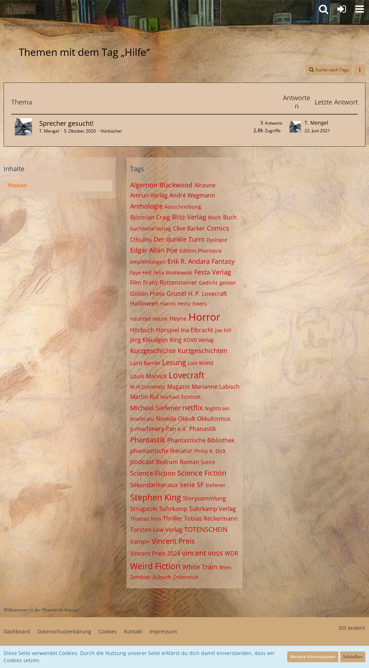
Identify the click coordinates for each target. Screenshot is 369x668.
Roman (189, 462)
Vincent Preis (173, 541)
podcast (142, 461)
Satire (208, 462)
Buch (230, 217)
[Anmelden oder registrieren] (341, 9)
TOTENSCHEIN (206, 529)
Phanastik (202, 429)
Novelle (166, 419)
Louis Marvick (148, 376)
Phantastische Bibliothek (200, 440)
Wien (225, 567)
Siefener (215, 485)
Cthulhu (141, 240)
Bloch (214, 217)
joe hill (223, 330)
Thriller (172, 518)
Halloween (144, 303)
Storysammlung (204, 498)
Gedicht (208, 282)
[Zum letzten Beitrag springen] (295, 127)
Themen (17, 185)
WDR (231, 553)
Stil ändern (352, 627)
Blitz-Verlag (189, 217)
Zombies (140, 577)
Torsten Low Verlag (156, 530)
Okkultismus (214, 419)
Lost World (200, 363)
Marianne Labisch (216, 387)
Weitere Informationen (312, 657)
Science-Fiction (152, 473)
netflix (192, 408)
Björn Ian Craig (150, 217)
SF (200, 484)
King (176, 340)
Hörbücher (111, 131)
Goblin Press (147, 294)
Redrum (167, 462)
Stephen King (155, 497)
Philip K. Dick (210, 450)
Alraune (204, 185)
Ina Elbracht (197, 330)
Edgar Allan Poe (154, 250)
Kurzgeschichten (202, 350)
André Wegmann (192, 195)
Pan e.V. (176, 429)
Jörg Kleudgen (149, 340)
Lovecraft (186, 375)
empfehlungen (148, 261)
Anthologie (146, 206)
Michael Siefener (155, 408)
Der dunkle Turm (179, 239)
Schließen (353, 657)
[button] (359, 9)
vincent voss (202, 553)
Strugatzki (143, 509)
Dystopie (216, 239)
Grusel (176, 293)
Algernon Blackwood (161, 185)
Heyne (178, 318)
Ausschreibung (183, 206)
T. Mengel (49, 131)
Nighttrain (217, 408)
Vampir (140, 541)
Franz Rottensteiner (170, 282)
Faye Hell (141, 272)
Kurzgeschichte (153, 350)
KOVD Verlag (198, 340)
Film (135, 282)
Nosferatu (142, 418)
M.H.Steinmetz (147, 386)
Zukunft (161, 577)
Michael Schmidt (180, 396)
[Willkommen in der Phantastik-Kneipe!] (19, 9)
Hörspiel (167, 330)
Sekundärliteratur (154, 485)
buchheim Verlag (150, 228)
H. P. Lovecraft (207, 294)
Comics (218, 228)
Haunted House (149, 318)
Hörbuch (142, 330)
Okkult (186, 419)
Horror (204, 317)
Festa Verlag (212, 272)
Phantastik (147, 440)
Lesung (174, 362)
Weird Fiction (155, 566)
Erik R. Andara (189, 261)
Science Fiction (201, 473)
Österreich (186, 577)
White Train (199, 566)
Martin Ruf (144, 397)
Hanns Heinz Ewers (183, 303)
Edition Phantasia (200, 250)
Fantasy (223, 261)
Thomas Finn (145, 518)
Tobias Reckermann (211, 518)
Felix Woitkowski (173, 272)
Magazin (178, 387)
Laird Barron (145, 363)
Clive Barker (189, 228)
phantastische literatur (161, 451)
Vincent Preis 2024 (155, 553)
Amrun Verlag (149, 195)
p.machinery (147, 429)
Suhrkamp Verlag (212, 509)
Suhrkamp (173, 509)
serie (187, 484)
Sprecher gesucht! (66, 123)
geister (227, 282)
